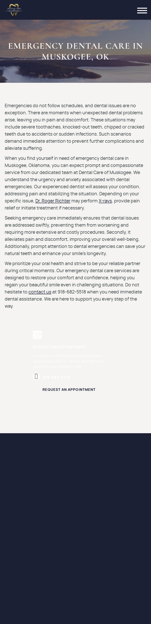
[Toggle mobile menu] (142, 9)
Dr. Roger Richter (52, 201)
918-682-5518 (52, 377)
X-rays (105, 201)
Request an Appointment (69, 390)
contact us (40, 292)
